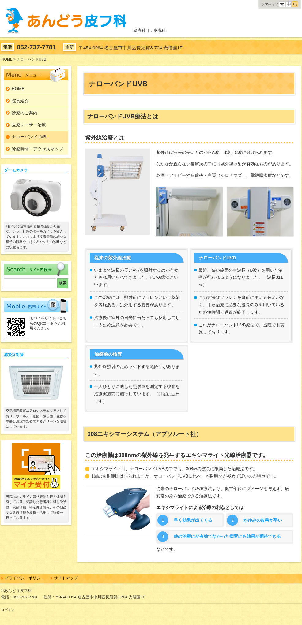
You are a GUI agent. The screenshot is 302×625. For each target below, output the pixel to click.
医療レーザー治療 (29, 124)
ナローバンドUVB (29, 136)
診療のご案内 (24, 112)
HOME (18, 88)
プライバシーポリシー (24, 578)
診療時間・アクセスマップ (37, 149)
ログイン (7, 610)
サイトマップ (66, 578)
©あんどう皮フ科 (16, 590)
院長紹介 (20, 101)
